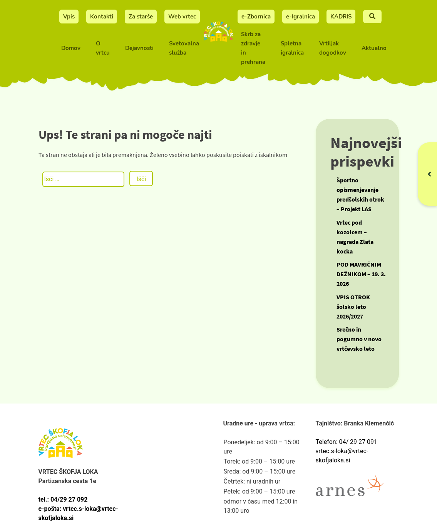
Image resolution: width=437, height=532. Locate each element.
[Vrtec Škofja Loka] (219, 36)
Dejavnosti (139, 48)
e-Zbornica (256, 16)
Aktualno (374, 48)
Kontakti (101, 16)
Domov (70, 48)
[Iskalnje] (372, 16)
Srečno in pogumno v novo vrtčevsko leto (359, 338)
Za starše (141, 16)
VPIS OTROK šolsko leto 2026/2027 (353, 306)
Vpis (69, 16)
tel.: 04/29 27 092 (63, 499)
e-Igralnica (300, 16)
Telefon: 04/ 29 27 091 (346, 441)
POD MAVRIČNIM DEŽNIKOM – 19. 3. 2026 (361, 273)
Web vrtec (182, 16)
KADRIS (341, 16)
